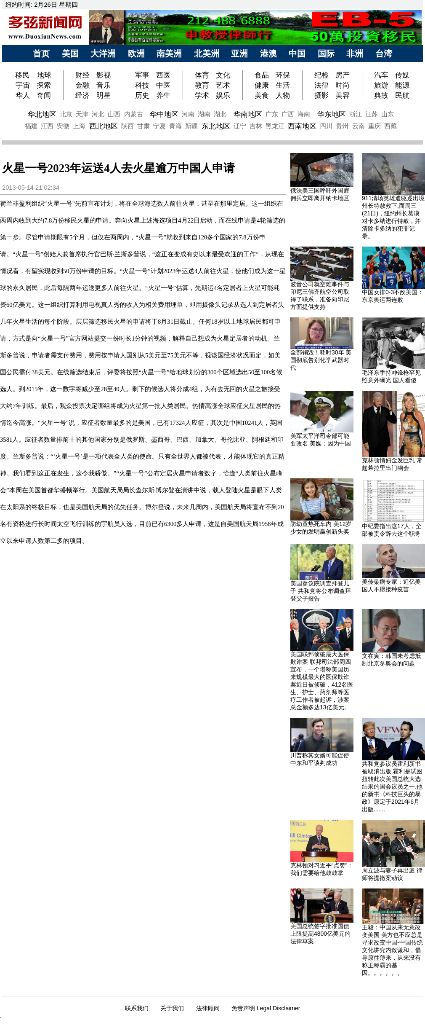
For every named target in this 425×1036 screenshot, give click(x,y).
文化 (223, 75)
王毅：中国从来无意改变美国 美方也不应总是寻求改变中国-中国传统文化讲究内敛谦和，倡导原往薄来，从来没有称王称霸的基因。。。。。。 (392, 950)
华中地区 (164, 114)
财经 (82, 75)
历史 (142, 95)
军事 (142, 75)
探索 (44, 85)
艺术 (223, 85)
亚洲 (239, 53)
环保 (283, 75)
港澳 (268, 53)
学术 (202, 95)
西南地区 (302, 126)
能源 (402, 85)
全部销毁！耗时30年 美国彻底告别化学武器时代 (320, 360)
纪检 (321, 75)
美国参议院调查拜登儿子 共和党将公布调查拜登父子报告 (320, 591)
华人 (23, 95)
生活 (283, 85)
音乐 (103, 85)
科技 (142, 85)
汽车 (381, 75)
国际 (326, 53)
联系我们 (137, 1008)
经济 (82, 95)
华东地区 (331, 114)
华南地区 (248, 114)
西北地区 (103, 126)
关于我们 (172, 1008)
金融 (82, 85)
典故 (381, 95)
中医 (163, 85)
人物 (283, 95)
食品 (262, 75)
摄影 (321, 95)
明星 (103, 95)
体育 (202, 75)
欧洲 (136, 53)
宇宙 (23, 85)
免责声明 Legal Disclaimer (265, 1008)
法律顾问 (208, 1008)
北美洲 (206, 53)
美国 (70, 53)
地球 (44, 75)
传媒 (402, 75)
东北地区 (216, 126)
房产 (342, 75)
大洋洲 (103, 53)
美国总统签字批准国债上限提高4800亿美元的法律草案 (320, 934)
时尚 (342, 85)
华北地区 (42, 114)
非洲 (354, 53)
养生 (163, 95)
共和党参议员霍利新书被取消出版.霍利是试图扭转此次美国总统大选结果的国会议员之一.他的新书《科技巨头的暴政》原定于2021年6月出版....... (392, 786)
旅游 (381, 85)
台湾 (383, 53)
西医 (163, 75)
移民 (23, 75)
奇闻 (44, 95)
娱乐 (223, 95)
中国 (297, 53)
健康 (262, 85)
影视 (103, 75)
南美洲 (169, 53)
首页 (41, 53)
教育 (202, 85)
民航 (402, 95)
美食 (262, 95)
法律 (321, 85)
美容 (342, 95)
